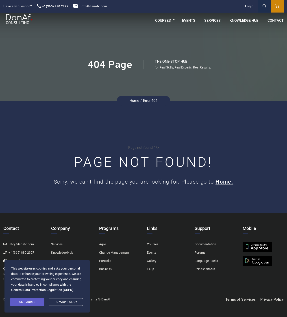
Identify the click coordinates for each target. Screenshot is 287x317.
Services (212, 20)
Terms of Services (240, 299)
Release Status (205, 269)
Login (249, 6)
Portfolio (105, 261)
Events (188, 20)
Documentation (205, 244)
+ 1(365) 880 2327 (21, 252)
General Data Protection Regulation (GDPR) (42, 290)
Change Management (114, 252)
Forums (200, 252)
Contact (275, 20)
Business (105, 269)
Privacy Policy (272, 299)
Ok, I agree (27, 302)
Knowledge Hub (244, 20)
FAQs (150, 269)
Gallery (152, 261)
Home (134, 101)
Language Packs (206, 261)
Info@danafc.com (21, 244)
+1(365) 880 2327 (52, 6)
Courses (163, 20)
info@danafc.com (90, 6)
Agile (102, 244)
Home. (224, 182)
